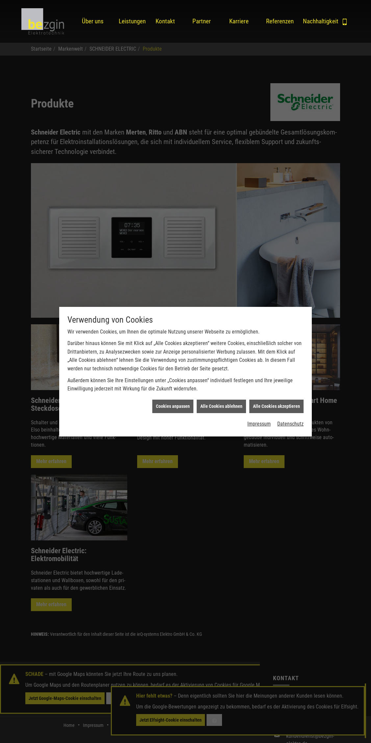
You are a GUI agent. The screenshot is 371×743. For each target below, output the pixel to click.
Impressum (259, 414)
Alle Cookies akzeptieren (276, 396)
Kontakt (165, 21)
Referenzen (279, 21)
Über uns (93, 21)
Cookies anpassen (173, 396)
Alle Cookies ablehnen (221, 396)
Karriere (239, 21)
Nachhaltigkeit (316, 21)
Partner (201, 21)
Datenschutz (290, 414)
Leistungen (132, 21)
